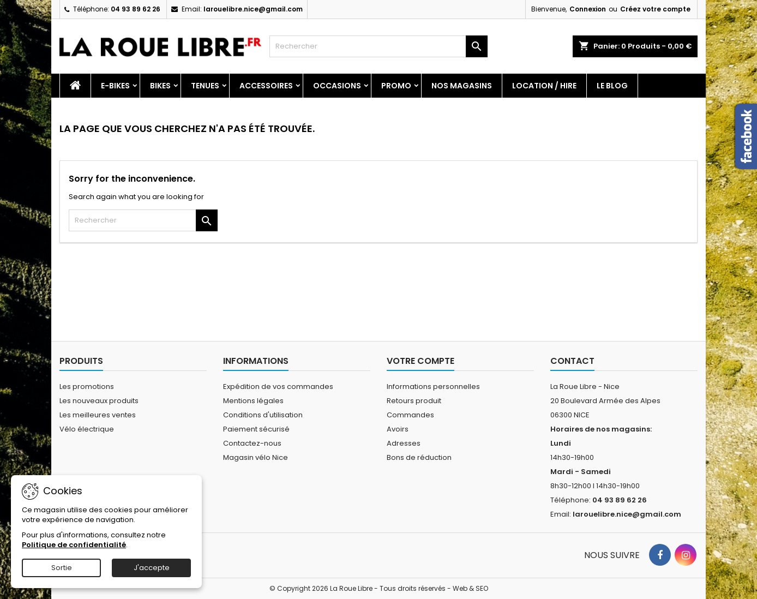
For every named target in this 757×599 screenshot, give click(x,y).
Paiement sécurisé (256, 429)
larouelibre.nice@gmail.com (253, 9)
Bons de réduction (419, 457)
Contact (572, 361)
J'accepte (152, 567)
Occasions (337, 85)
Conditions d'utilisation (263, 415)
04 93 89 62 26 (135, 9)
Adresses (403, 443)
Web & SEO (470, 588)
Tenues (205, 85)
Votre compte (420, 361)
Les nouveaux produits (99, 401)
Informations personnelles (433, 386)
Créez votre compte (655, 9)
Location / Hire (544, 85)
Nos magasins (461, 85)
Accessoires (266, 85)
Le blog (612, 85)
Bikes (160, 85)
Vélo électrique (86, 429)
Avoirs (397, 429)
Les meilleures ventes (97, 415)
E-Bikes (115, 85)
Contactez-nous (252, 443)
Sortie (61, 567)
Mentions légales (253, 401)
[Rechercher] (378, 46)
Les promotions (86, 386)
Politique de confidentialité (74, 545)
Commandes (410, 415)
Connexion (587, 9)
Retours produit (414, 401)
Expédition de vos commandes (278, 386)
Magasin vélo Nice (255, 457)
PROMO (396, 85)
